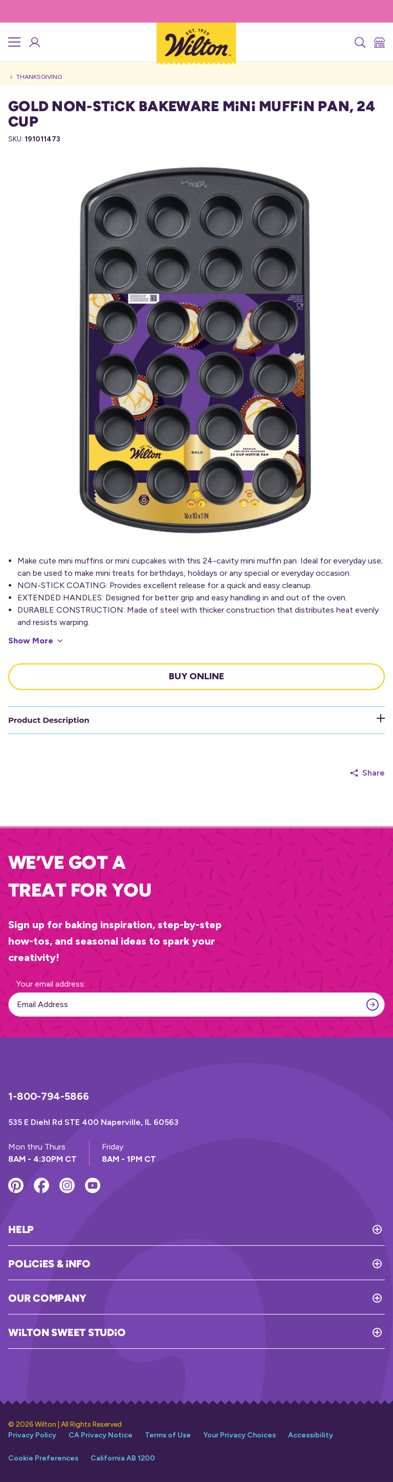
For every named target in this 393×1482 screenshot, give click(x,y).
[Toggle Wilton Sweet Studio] (255, 1332)
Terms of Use (168, 1435)
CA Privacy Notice (101, 1435)
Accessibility (310, 1435)
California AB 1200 (123, 1458)
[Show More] (35, 641)
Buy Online (196, 676)
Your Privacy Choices (239, 1435)
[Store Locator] (379, 42)
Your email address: (50, 984)
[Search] (359, 42)
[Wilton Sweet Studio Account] (34, 42)
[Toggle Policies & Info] (237, 1263)
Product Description (196, 719)
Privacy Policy (32, 1435)
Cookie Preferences (43, 1458)
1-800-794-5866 (48, 1096)
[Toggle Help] (209, 1229)
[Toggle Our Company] (235, 1298)
